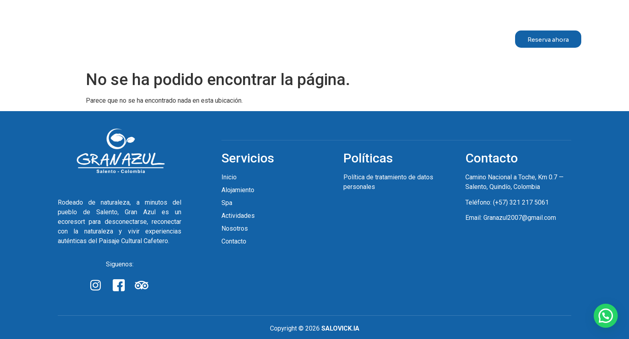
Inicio (203, 36)
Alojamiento (259, 36)
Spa (312, 36)
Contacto (471, 36)
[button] (606, 316)
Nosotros (418, 36)
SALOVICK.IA (340, 328)
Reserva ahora (548, 39)
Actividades (361, 36)
